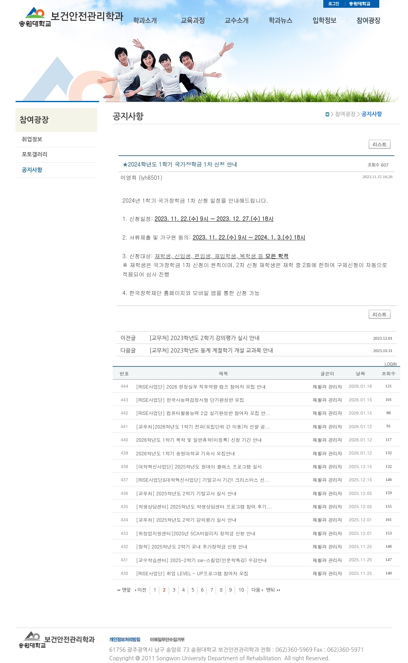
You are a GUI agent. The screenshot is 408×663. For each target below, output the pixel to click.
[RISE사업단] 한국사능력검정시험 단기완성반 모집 (190, 399)
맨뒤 (270, 590)
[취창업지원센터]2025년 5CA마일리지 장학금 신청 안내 (196, 533)
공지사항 (32, 170)
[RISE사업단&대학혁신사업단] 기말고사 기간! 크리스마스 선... (203, 479)
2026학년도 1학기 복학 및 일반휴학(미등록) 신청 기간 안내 (199, 439)
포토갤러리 (34, 154)
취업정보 (32, 139)
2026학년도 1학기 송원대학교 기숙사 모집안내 (185, 453)
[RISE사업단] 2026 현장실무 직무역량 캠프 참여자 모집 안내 (201, 386)
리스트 (380, 144)
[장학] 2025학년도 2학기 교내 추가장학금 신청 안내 (192, 546)
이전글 (128, 338)
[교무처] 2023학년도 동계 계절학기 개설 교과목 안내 (211, 350)
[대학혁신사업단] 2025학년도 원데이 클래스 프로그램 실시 (199, 466)
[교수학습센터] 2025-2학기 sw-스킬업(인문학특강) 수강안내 (201, 560)
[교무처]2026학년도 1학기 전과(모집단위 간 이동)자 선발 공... (203, 426)
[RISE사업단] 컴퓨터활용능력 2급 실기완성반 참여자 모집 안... (203, 413)
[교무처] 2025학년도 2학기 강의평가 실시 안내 (186, 519)
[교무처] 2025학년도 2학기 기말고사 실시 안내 (186, 493)
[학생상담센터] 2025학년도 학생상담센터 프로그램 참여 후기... (204, 506)
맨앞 (126, 590)
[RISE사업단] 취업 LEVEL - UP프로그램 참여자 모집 (192, 573)
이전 (141, 590)
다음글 (128, 350)
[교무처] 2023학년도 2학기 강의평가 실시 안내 (205, 338)
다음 (255, 590)
